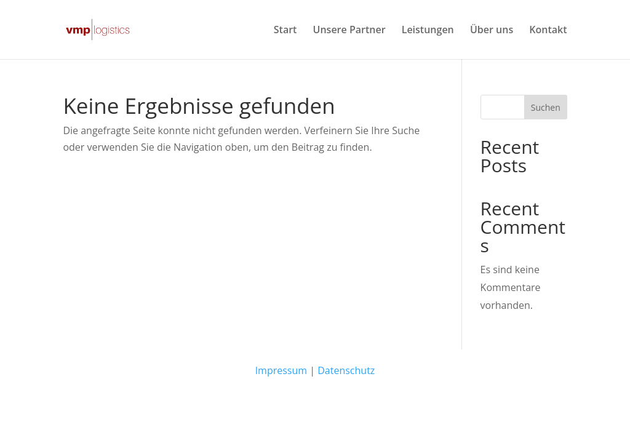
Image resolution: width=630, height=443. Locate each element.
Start (285, 30)
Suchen (545, 107)
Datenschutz (346, 370)
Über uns (491, 30)
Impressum (281, 370)
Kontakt (548, 30)
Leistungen (428, 30)
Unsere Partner (349, 30)
